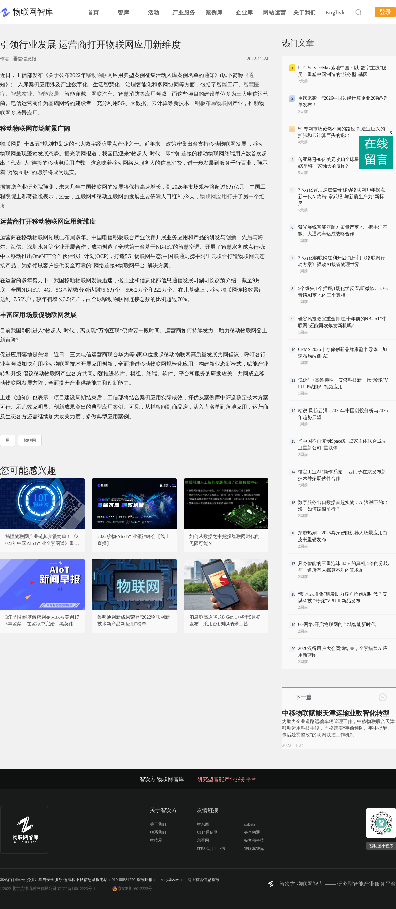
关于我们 (304, 12)
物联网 (224, 103)
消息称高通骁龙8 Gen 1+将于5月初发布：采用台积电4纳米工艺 (225, 620)
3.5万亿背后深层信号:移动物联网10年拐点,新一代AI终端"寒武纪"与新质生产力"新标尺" (342, 196)
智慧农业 (21, 94)
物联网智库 (33, 12)
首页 (93, 12)
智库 (123, 12)
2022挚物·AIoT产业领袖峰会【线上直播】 (133, 540)
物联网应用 (213, 196)
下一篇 (303, 697)
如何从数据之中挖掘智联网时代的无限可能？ (224, 540)
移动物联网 (99, 75)
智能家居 (48, 94)
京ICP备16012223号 (135, 888)
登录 (385, 12)
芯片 (119, 373)
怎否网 (203, 840)
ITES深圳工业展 (211, 848)
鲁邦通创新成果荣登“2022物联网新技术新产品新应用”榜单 (133, 620)
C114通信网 (207, 832)
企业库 (244, 12)
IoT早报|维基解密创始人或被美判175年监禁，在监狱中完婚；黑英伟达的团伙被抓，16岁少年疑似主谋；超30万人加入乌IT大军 (42, 621)
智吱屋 (156, 840)
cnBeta (249, 824)
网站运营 (274, 12)
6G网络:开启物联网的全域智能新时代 (337, 624)
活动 (153, 12)
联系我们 (158, 832)
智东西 (203, 824)
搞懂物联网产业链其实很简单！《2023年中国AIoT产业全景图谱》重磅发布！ (42, 540)
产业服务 (183, 12)
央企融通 (252, 832)
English (335, 12)
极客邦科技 (254, 840)
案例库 (214, 12)
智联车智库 (254, 848)
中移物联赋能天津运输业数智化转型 (335, 713)
